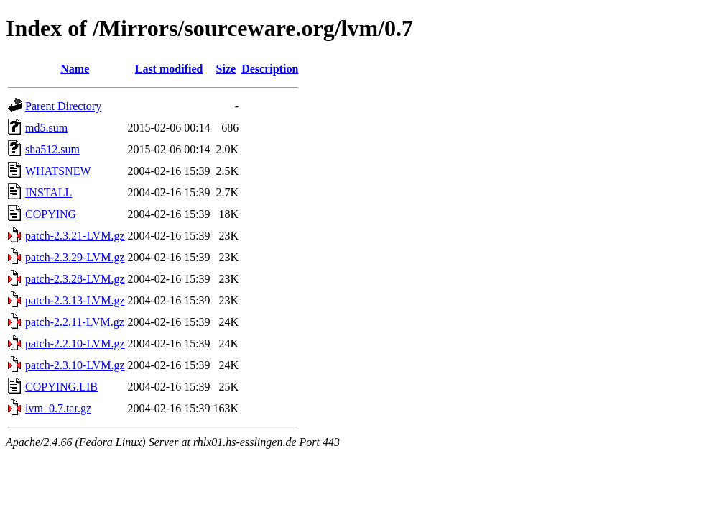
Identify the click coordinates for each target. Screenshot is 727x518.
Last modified (169, 69)
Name (74, 69)
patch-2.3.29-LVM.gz (75, 257)
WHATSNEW (58, 171)
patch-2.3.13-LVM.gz (75, 300)
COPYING (50, 214)
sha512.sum (52, 149)
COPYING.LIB (61, 387)
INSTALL (48, 192)
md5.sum (46, 128)
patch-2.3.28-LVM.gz (75, 279)
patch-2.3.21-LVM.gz (75, 236)
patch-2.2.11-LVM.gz (74, 322)
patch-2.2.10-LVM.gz (75, 343)
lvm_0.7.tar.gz (58, 408)
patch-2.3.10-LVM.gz (75, 365)
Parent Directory (63, 106)
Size (226, 69)
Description (269, 69)
